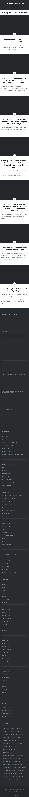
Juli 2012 (4, 680)
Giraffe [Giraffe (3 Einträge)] (12, 734)
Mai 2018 (4, 584)
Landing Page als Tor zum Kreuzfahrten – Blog (11, 359)
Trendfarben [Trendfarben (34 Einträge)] (6, 770)
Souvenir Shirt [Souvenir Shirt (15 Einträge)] (7, 761)
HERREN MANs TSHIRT (8, 479)
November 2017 (6, 587)
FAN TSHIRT (5, 461)
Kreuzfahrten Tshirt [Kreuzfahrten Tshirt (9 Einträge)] (8, 743)
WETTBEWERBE (6, 569)
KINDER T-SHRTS (6, 501)
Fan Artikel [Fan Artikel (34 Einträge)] (18, 731)
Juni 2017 (4, 593)
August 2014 (5, 621)
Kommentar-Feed (6, 713)
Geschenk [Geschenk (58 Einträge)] (5, 734)
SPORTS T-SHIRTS (7, 544)
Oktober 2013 (5, 646)
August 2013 (5, 652)
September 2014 (6, 618)
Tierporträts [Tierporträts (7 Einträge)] (21, 767)
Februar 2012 (5, 696)
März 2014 (5, 637)
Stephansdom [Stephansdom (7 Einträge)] (6, 764)
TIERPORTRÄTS (6, 557)
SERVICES (5, 538)
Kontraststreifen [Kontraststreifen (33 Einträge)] (13, 740)
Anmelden (4, 707)
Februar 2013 (5, 658)
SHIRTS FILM (5, 541)
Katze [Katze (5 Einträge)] (18, 737)
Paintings (4, 517)
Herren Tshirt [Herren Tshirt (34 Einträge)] (6, 737)
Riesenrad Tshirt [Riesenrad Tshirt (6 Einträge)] (7, 749)
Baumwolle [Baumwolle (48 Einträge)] (6, 728)
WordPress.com (17, 791)
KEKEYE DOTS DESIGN (8, 482)
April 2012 (4, 689)
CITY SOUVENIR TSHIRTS (9, 458)
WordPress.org (6, 716)
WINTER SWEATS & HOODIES (10, 572)
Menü (15, 7)
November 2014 (6, 612)
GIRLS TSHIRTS (6, 476)
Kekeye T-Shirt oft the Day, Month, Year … (10, 424)
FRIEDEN (4, 467)
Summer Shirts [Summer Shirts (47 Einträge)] (7, 767)
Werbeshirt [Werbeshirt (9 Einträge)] (6, 776)
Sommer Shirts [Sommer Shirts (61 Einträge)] (7, 758)
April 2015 (4, 606)
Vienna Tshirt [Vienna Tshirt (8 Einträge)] (12, 773)
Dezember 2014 (6, 609)
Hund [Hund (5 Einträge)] (13, 737)
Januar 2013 (5, 662)
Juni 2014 (4, 627)
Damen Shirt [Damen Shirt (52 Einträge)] (19, 728)
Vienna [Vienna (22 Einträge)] (5, 773)
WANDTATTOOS (6, 560)
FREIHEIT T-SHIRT (7, 464)
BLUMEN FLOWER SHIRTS (9, 451)
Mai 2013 (4, 655)
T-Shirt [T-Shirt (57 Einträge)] (14, 767)
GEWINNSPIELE (6, 473)
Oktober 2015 (5, 599)
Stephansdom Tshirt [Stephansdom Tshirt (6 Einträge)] (17, 764)
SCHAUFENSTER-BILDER (8, 535)
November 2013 (6, 643)
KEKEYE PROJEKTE (7, 492)
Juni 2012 (4, 683)
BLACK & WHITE (6, 448)
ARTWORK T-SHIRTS (7, 445)
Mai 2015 (4, 603)
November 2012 (6, 668)
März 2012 (5, 693)
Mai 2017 (4, 596)
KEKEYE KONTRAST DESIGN (9, 489)
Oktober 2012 (5, 671)
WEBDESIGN (5, 563)
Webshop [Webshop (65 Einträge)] (20, 773)
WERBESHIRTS (6, 566)
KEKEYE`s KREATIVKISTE (8, 498)
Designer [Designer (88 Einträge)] (11, 731)
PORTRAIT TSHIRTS (7, 520)
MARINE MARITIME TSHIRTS (9, 510)
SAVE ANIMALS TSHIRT (8, 532)
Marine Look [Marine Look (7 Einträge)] (18, 743)
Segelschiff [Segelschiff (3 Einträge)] (17, 752)
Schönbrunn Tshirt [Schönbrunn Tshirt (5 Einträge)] (8, 752)
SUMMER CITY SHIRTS (8, 548)
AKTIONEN (5, 436)
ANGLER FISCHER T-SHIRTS (9, 442)
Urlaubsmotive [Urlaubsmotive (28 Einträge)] (20, 770)
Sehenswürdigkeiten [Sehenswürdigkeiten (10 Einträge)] (8, 755)
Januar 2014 (5, 640)
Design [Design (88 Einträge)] (5, 731)
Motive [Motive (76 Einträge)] (5, 746)
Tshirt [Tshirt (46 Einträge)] (13, 770)
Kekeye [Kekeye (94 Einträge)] (5, 740)
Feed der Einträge (6, 710)
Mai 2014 (4, 630)
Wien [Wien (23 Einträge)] (23, 776)
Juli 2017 (4, 590)
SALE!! (4, 529)
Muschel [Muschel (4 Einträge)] (11, 746)
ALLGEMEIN (5, 439)
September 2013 (6, 649)
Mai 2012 (4, 686)
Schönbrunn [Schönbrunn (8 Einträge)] (17, 749)
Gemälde (4, 470)
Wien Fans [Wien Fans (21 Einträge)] (6, 779)
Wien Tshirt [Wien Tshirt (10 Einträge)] (14, 779)
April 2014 (4, 634)
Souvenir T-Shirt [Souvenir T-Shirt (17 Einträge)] (17, 761)
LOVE (3, 507)
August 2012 (5, 677)
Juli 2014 (4, 624)
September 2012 (6, 674)
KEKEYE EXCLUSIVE (7, 486)
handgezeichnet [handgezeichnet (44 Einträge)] (20, 734)
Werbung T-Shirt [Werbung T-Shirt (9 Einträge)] (15, 776)
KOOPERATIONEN (7, 504)
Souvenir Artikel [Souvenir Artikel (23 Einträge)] (17, 758)
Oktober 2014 (5, 615)
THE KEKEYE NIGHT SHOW (9, 554)
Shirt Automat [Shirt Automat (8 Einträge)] (19, 755)
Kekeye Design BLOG (14, 3)
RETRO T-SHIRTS (6, 526)
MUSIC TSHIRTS (6, 513)
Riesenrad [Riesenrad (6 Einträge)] (18, 746)
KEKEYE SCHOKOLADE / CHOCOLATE (12, 495)
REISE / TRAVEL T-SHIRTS (9, 523)
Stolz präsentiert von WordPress (12, 789)
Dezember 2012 (6, 665)
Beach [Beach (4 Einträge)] (12, 728)
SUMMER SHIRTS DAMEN (8, 551)
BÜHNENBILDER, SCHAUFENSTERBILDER (12, 455)
